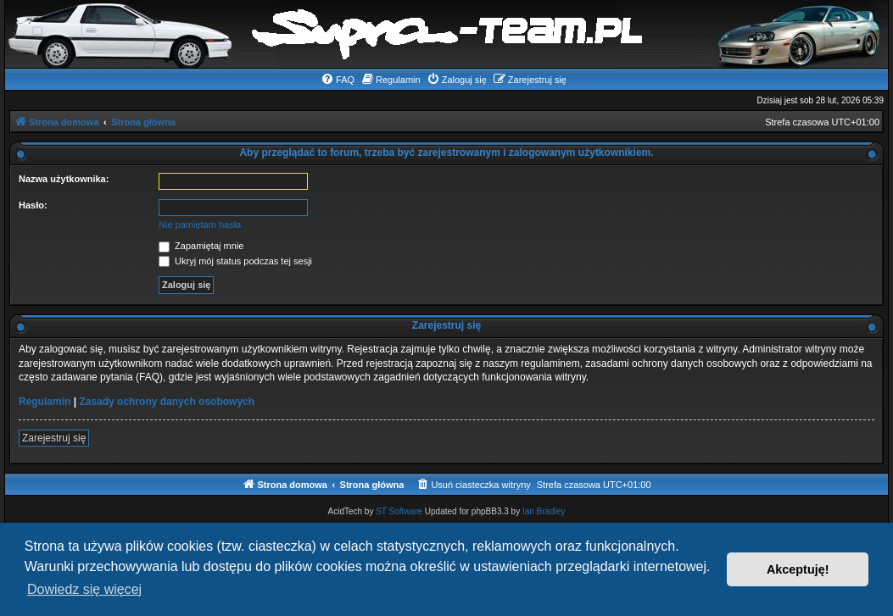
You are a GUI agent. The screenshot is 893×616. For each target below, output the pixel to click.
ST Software (399, 511)
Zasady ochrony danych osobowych (166, 402)
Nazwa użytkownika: (64, 179)
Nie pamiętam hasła (200, 224)
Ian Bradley (544, 511)
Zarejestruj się (54, 438)
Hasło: (33, 205)
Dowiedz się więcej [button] (84, 589)
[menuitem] (337, 79)
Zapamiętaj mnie (201, 246)
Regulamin (44, 402)
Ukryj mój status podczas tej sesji (235, 261)
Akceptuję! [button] (798, 569)
